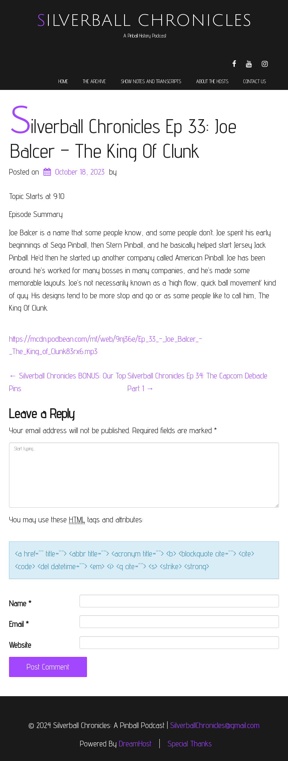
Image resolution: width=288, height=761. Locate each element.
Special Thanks (190, 743)
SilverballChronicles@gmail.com (215, 725)
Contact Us (254, 81)
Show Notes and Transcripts (151, 81)
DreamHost (135, 743)
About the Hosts (212, 81)
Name (20, 603)
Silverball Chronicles (144, 21)
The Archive (94, 81)
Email (18, 624)
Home (63, 81)
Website (20, 645)
